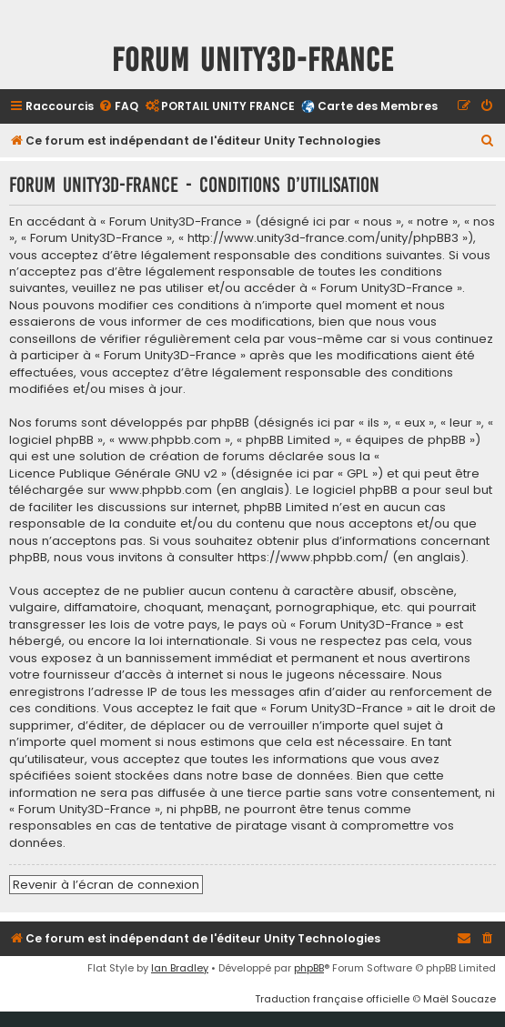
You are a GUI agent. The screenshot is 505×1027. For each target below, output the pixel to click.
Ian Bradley (179, 968)
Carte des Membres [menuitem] (378, 106)
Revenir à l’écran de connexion (106, 884)
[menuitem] (118, 107)
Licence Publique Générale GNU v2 (113, 474)
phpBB (309, 968)
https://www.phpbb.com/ (313, 557)
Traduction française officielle (332, 999)
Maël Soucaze (459, 999)
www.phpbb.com (160, 490)
